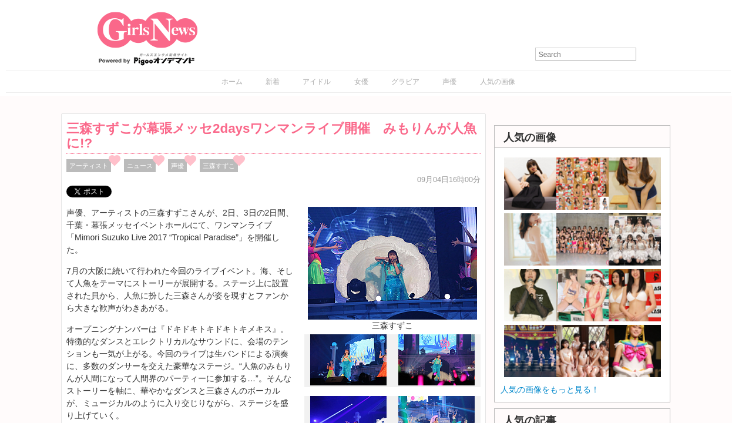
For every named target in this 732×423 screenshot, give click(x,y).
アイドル (317, 82)
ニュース (140, 165)
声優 (449, 82)
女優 (361, 82)
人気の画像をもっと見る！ (550, 389)
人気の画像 (497, 82)
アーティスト (88, 165)
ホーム (232, 82)
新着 (273, 82)
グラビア (405, 82)
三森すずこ (219, 165)
